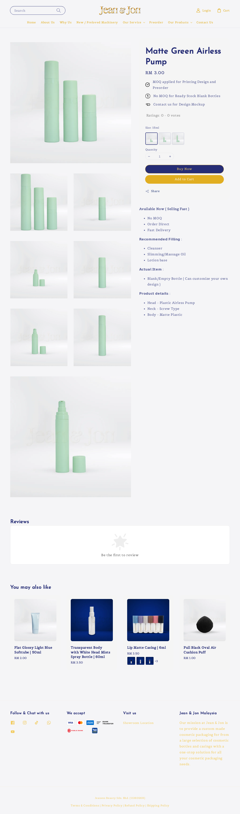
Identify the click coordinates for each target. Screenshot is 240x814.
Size (152, 127)
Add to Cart (184, 179)
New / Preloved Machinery (97, 22)
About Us (48, 22)
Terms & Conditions (85, 805)
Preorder (156, 22)
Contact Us (204, 22)
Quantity (151, 149)
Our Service (132, 22)
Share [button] (152, 191)
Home (31, 22)
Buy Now (184, 169)
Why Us (66, 22)
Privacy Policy (112, 805)
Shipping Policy (158, 805)
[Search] (58, 10)
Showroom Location (138, 723)
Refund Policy (134, 805)
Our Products (178, 22)
